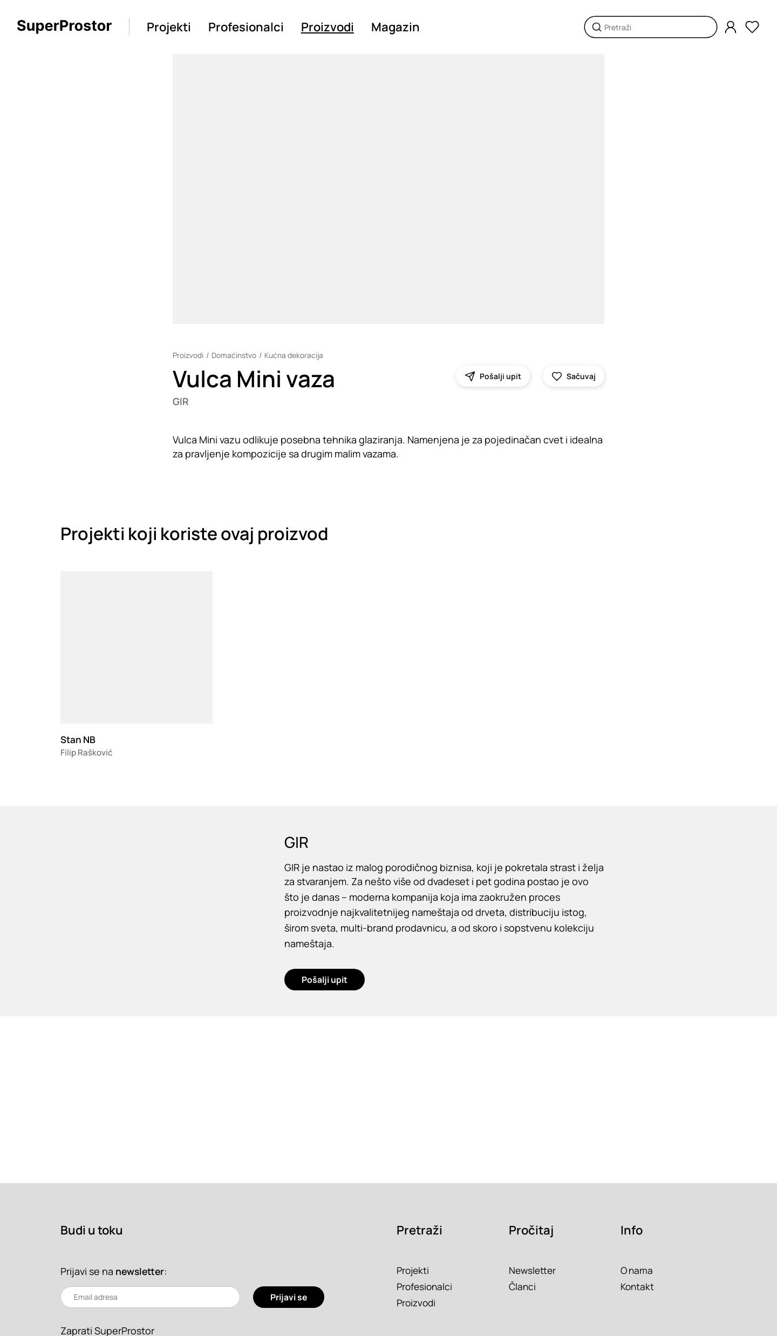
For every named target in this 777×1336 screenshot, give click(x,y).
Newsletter (533, 1270)
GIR (181, 402)
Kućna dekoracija (294, 355)
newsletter (140, 1271)
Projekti (171, 27)
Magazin (398, 27)
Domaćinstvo (234, 355)
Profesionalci (249, 27)
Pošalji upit (324, 984)
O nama (638, 1270)
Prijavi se (288, 1297)
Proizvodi (330, 27)
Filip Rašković (87, 753)
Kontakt (638, 1286)
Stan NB (79, 740)
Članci (523, 1286)
